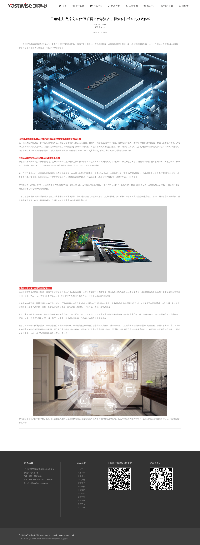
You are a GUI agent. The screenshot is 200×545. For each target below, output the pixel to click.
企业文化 (81, 480)
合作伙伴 (81, 487)
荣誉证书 (81, 483)
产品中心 (96, 5)
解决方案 (114, 5)
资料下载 (167, 5)
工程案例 (132, 5)
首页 (63, 5)
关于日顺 (78, 5)
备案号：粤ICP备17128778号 (63, 535)
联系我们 (185, 5)
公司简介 (81, 476)
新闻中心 (149, 5)
